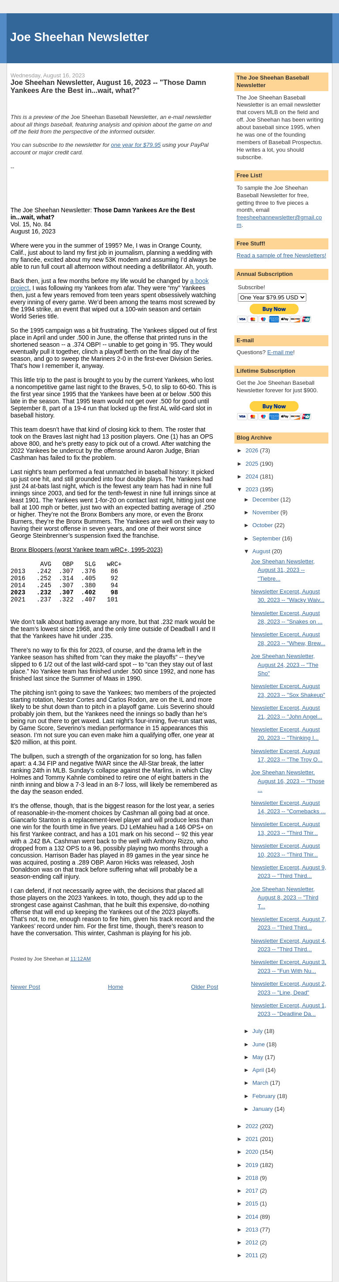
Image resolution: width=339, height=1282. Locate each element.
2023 (252, 489)
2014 (252, 1216)
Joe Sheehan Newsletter (79, 37)
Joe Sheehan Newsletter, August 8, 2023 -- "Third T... (285, 898)
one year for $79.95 (136, 145)
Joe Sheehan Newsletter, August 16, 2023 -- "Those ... (287, 781)
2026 (252, 450)
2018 (252, 1178)
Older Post (204, 987)
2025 (252, 463)
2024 (252, 476)
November (266, 512)
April (259, 1070)
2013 (252, 1229)
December (266, 499)
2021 (252, 1139)
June (259, 1044)
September (267, 538)
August (262, 551)
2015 (252, 1203)
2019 (252, 1165)
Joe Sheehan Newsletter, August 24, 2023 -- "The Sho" (285, 665)
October (263, 525)
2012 (252, 1242)
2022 (252, 1126)
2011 (252, 1255)
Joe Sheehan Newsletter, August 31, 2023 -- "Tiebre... (283, 570)
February (264, 1096)
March (261, 1082)
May (258, 1057)
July (258, 1031)
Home (116, 987)
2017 (252, 1190)
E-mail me (280, 352)
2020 (252, 1151)
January (263, 1109)
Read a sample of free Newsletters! (281, 255)
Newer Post (25, 987)
